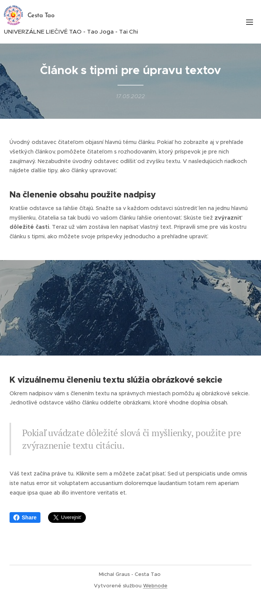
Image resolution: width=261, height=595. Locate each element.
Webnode (155, 585)
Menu (249, 22)
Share (25, 517)
